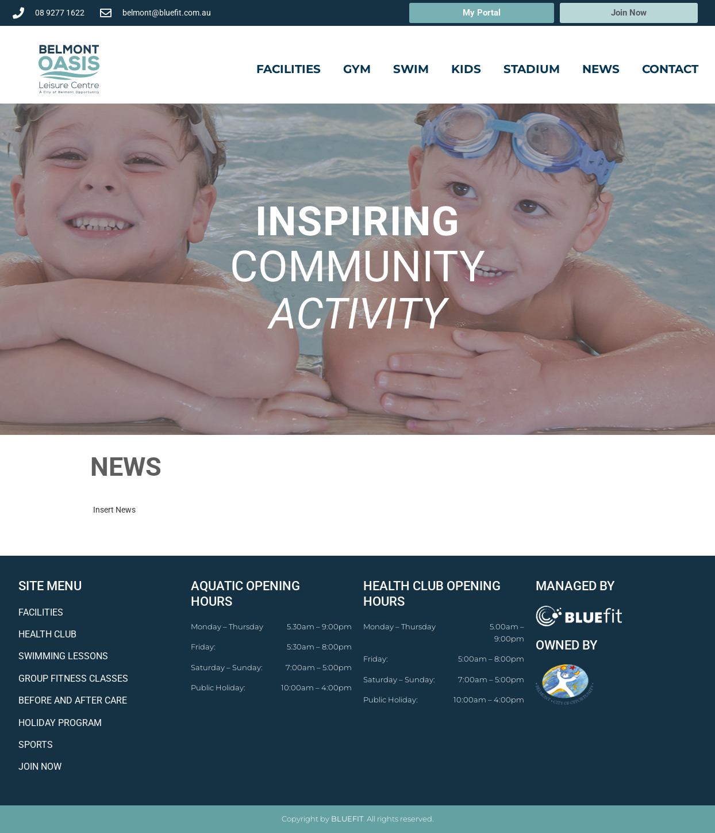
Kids (466, 69)
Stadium (531, 69)
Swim (411, 69)
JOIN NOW (39, 766)
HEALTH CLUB (47, 634)
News (601, 69)
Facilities (288, 69)
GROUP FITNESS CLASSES (73, 678)
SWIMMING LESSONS (63, 656)
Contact (670, 69)
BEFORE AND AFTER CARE (72, 700)
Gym (357, 69)
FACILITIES (40, 612)
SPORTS (35, 744)
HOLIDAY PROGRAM (60, 722)
